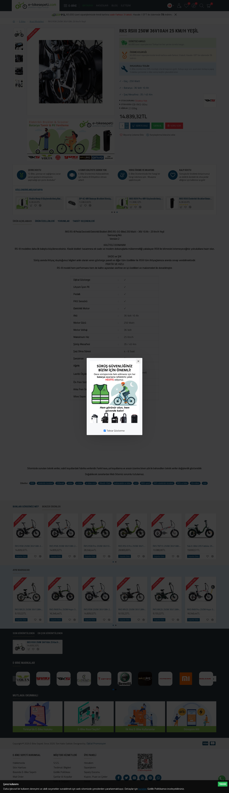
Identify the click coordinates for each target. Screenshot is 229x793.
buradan (142, 789)
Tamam (222, 784)
